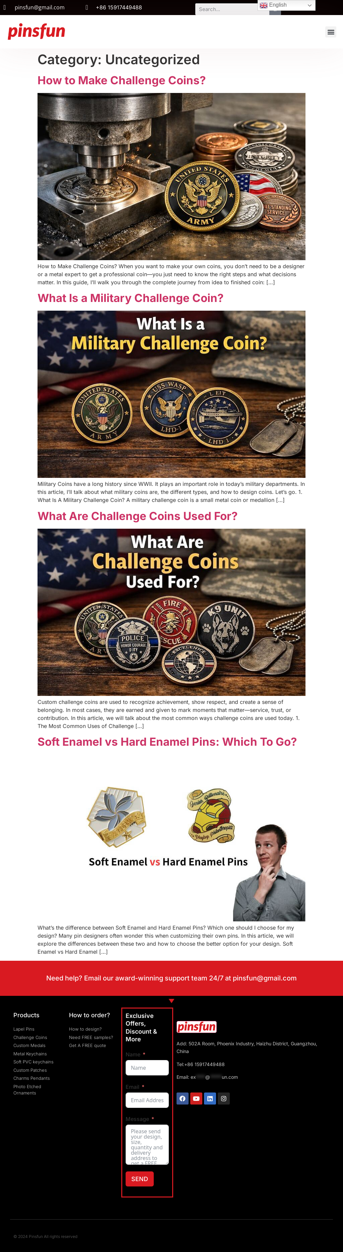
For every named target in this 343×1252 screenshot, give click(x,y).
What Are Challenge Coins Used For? (138, 516)
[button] (330, 31)
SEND (139, 1178)
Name (133, 1054)
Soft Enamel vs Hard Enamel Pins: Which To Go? (167, 741)
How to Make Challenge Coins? (122, 80)
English (273, 5)
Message (137, 1119)
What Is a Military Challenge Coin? (131, 298)
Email (132, 1086)
